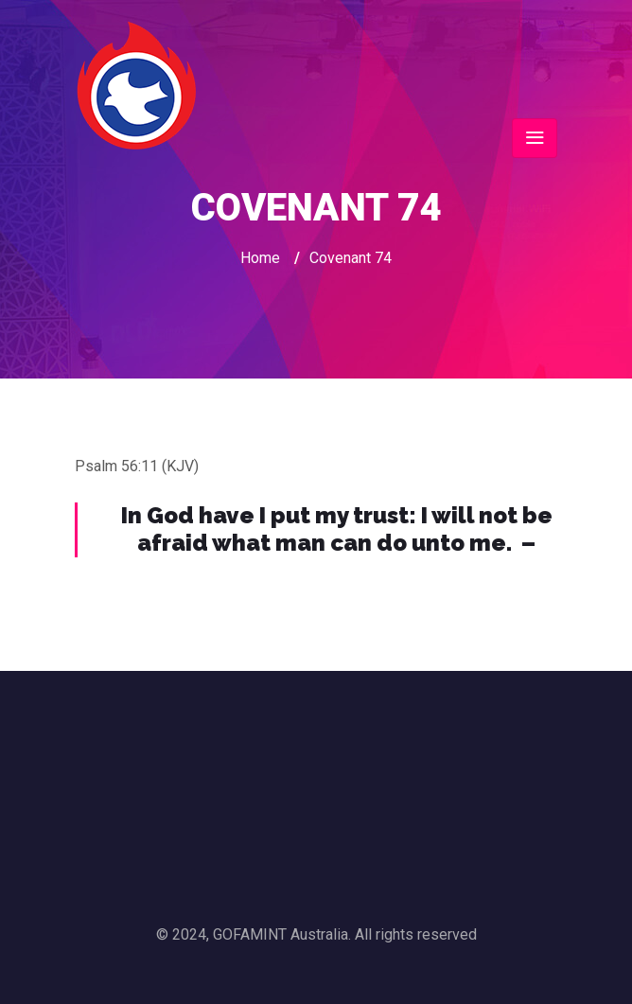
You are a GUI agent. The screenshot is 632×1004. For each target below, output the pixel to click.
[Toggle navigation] (534, 138)
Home (260, 258)
